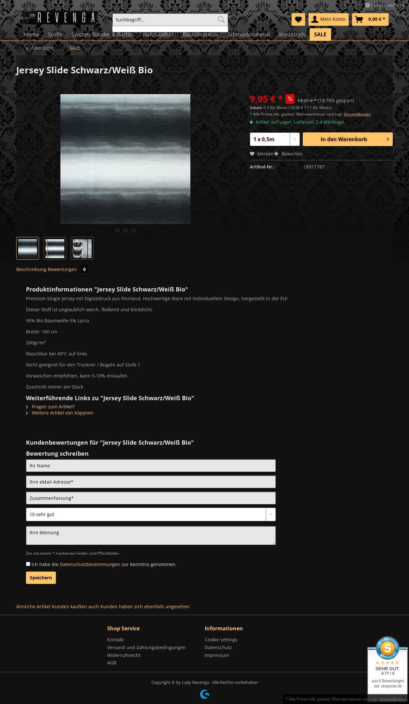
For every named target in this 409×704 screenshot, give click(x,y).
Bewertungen (68, 269)
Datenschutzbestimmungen (90, 564)
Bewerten (288, 154)
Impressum (217, 655)
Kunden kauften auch (75, 606)
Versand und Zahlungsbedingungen (146, 647)
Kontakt (115, 639)
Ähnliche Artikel (33, 606)
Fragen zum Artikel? (50, 406)
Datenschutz (218, 647)
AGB (111, 663)
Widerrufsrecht (123, 655)
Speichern (41, 577)
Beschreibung (31, 269)
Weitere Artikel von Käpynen (60, 413)
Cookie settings (221, 639)
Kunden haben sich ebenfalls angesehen (145, 606)
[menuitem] (170, 22)
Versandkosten (357, 114)
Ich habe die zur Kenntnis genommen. (104, 564)
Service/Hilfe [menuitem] (382, 5)
